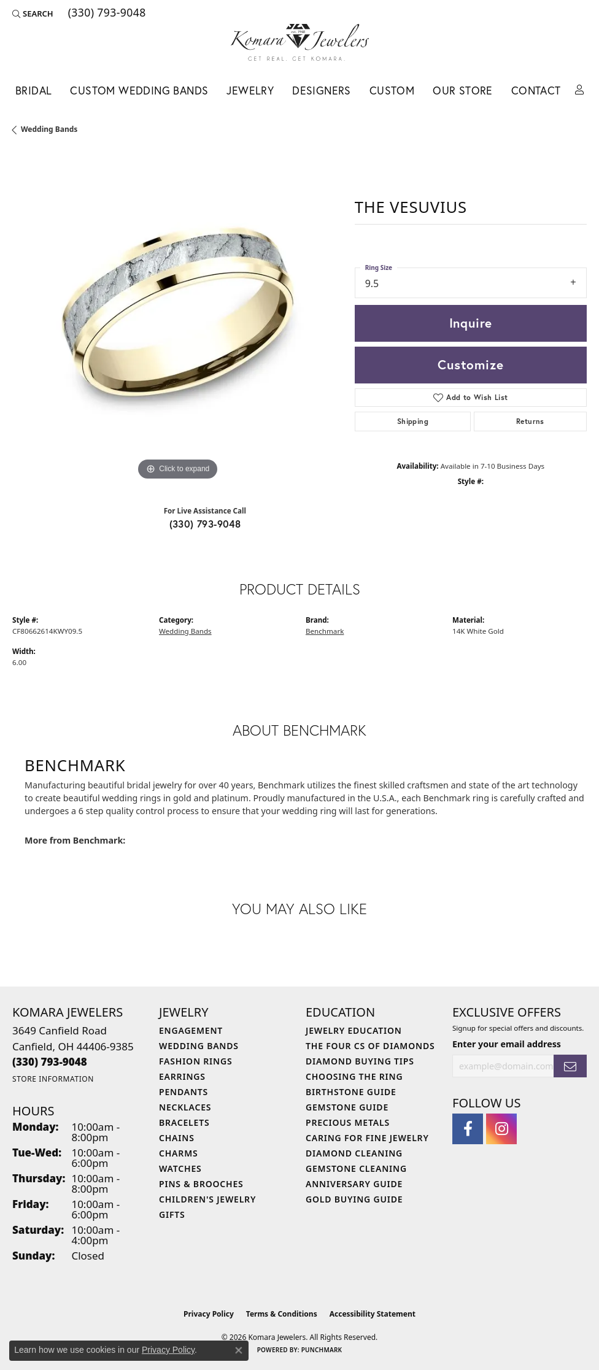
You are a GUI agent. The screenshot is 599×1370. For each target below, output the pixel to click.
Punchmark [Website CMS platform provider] (321, 1349)
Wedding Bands (49, 129)
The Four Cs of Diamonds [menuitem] (370, 1046)
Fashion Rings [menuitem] (195, 1061)
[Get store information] (53, 1079)
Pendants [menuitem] (183, 1092)
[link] (106, 13)
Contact (536, 90)
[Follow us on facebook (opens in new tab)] (467, 1129)
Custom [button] (391, 90)
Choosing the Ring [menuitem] (354, 1076)
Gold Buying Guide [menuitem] (354, 1199)
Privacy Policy (209, 1314)
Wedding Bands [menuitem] (199, 1046)
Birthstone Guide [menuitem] (351, 1092)
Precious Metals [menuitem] (348, 1122)
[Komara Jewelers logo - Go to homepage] (300, 42)
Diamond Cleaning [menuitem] (354, 1153)
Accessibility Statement (372, 1314)
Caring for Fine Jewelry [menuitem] (367, 1138)
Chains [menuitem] (177, 1138)
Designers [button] (321, 90)
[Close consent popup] (238, 1350)
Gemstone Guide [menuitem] (347, 1107)
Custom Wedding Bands (139, 90)
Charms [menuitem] (178, 1153)
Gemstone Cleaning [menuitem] (356, 1168)
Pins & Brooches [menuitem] (201, 1184)
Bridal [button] (33, 90)
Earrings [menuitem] (182, 1076)
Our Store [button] (463, 90)
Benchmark (325, 631)
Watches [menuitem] (180, 1168)
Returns (530, 421)
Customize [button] (470, 364)
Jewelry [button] (250, 90)
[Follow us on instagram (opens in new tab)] (501, 1129)
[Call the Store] (49, 1062)
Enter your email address (506, 1044)
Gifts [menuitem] (172, 1214)
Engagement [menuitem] (191, 1030)
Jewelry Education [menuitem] (354, 1030)
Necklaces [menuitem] (185, 1107)
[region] (177, 319)
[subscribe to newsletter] (570, 1066)
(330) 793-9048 (205, 523)
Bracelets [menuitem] (184, 1122)
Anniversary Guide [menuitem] (354, 1184)
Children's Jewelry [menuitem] (207, 1199)
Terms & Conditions (281, 1314)
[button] (32, 13)
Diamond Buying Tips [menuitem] (360, 1061)
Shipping (412, 421)
